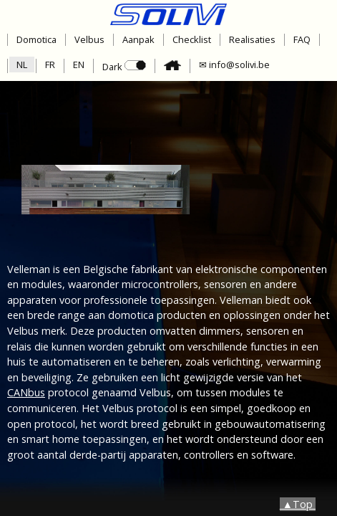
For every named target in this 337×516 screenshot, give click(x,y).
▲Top (298, 504)
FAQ (302, 39)
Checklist (191, 39)
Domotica (36, 39)
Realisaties (252, 39)
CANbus (26, 392)
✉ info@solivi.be (234, 64)
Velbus (89, 39)
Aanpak (138, 39)
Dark (124, 66)
